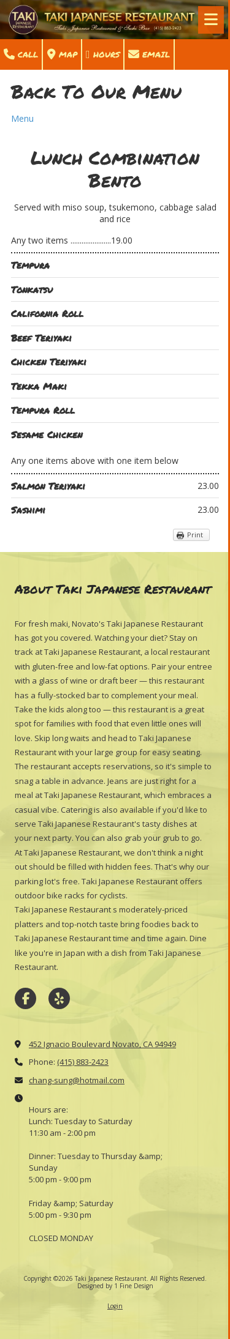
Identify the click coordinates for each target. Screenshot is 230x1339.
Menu (22, 118)
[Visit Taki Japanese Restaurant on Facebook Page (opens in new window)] (25, 998)
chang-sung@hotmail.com (77, 1080)
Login (115, 1306)
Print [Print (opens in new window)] (195, 534)
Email (149, 54)
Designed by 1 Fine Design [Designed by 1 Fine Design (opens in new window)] (115, 1285)
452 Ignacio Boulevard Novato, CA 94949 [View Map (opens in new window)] (102, 1044)
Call (21, 54)
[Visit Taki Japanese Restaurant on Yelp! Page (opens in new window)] (59, 998)
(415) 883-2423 (83, 1061)
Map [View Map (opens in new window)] (62, 54)
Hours (103, 54)
